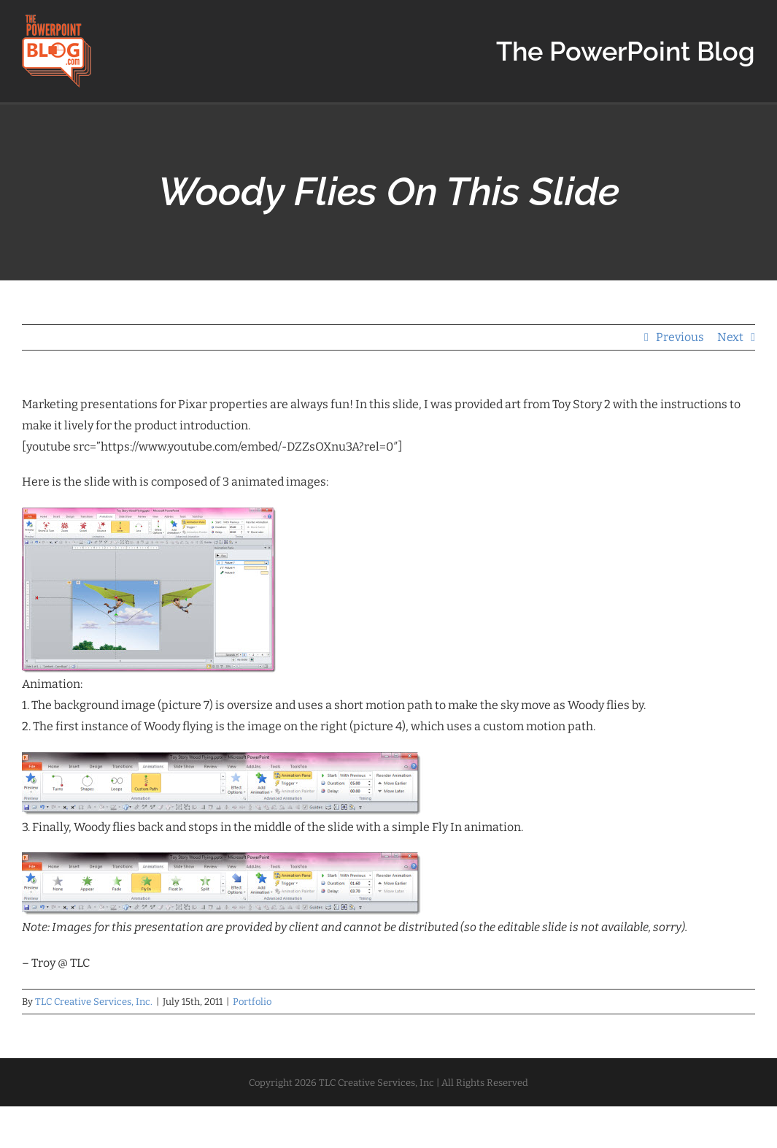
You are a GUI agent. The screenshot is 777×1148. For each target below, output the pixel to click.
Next (730, 337)
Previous (680, 337)
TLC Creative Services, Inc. (93, 1001)
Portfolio (252, 1001)
